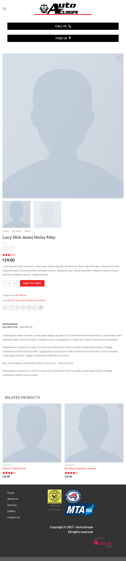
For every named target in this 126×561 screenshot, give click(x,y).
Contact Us (13, 517)
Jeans (27, 231)
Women (16, 231)
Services (12, 504)
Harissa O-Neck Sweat (14, 468)
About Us (12, 498)
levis (18, 300)
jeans (12, 300)
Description (10, 327)
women (42, 300)
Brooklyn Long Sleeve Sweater (81, 468)
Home (5, 231)
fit (9, 300)
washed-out (32, 300)
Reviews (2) (26, 327)
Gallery (11, 511)
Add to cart (32, 283)
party (23, 300)
